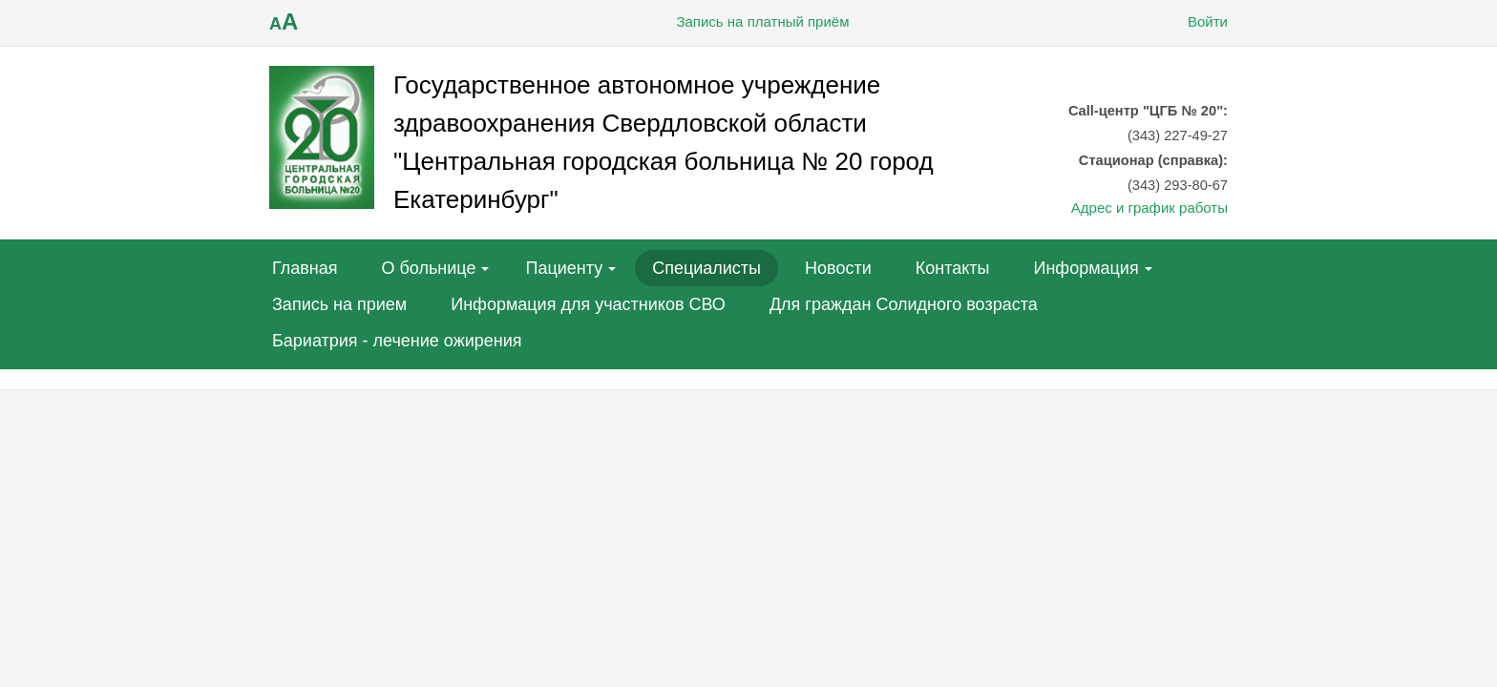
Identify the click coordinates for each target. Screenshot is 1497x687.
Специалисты (706, 268)
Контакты (953, 268)
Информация (1085, 268)
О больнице (429, 268)
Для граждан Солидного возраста (904, 304)
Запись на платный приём (748, 22)
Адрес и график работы (1149, 207)
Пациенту (563, 268)
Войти (1193, 22)
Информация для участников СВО (588, 304)
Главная (305, 268)
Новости (838, 268)
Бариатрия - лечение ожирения (397, 340)
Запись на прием (339, 304)
